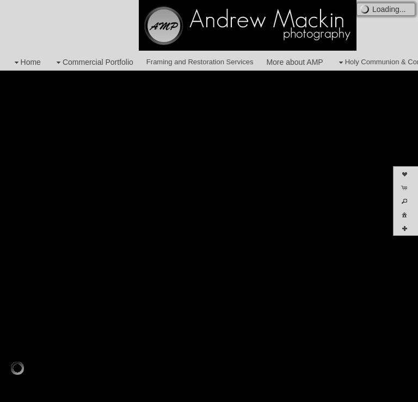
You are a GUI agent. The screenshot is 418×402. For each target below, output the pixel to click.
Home (26, 62)
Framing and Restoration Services (200, 62)
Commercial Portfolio (93, 62)
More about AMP (294, 62)
